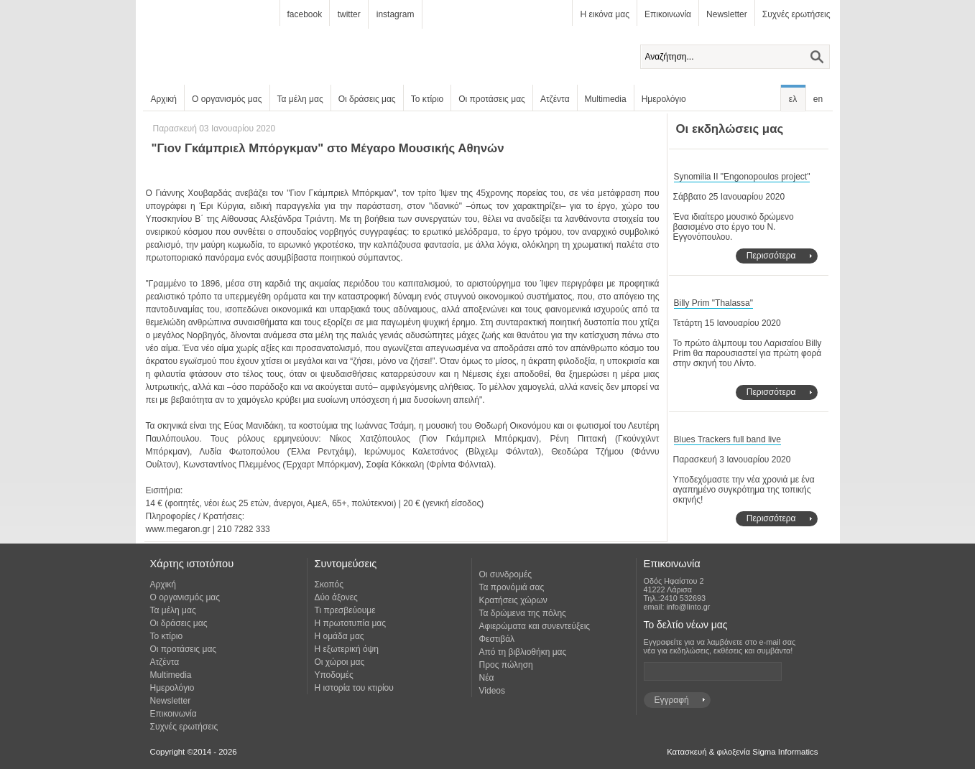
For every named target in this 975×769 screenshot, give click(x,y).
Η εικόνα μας (604, 14)
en (818, 99)
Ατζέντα (555, 99)
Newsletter (726, 14)
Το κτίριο (427, 99)
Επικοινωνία (667, 14)
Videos (492, 691)
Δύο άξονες (336, 597)
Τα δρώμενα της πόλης (522, 613)
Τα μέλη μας (300, 99)
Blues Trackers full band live (727, 439)
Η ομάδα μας (339, 636)
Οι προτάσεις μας (491, 99)
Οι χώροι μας (340, 662)
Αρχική (164, 99)
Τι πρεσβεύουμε (345, 610)
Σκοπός (329, 584)
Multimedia (606, 99)
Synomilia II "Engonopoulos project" (742, 177)
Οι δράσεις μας (367, 99)
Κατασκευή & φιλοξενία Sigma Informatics (742, 751)
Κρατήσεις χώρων (513, 600)
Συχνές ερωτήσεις (796, 14)
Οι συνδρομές (505, 574)
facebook (305, 14)
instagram (395, 14)
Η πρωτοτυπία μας (351, 623)
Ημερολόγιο (664, 99)
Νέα (486, 678)
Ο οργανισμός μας (227, 99)
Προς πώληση (506, 665)
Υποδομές (334, 675)
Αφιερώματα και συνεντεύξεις (535, 626)
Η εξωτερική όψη (347, 649)
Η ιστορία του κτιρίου (354, 688)
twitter (349, 14)
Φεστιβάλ (497, 639)
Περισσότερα (771, 256)
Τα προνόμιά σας (512, 587)
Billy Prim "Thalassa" (714, 303)
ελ (793, 99)
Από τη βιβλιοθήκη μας (523, 652)
